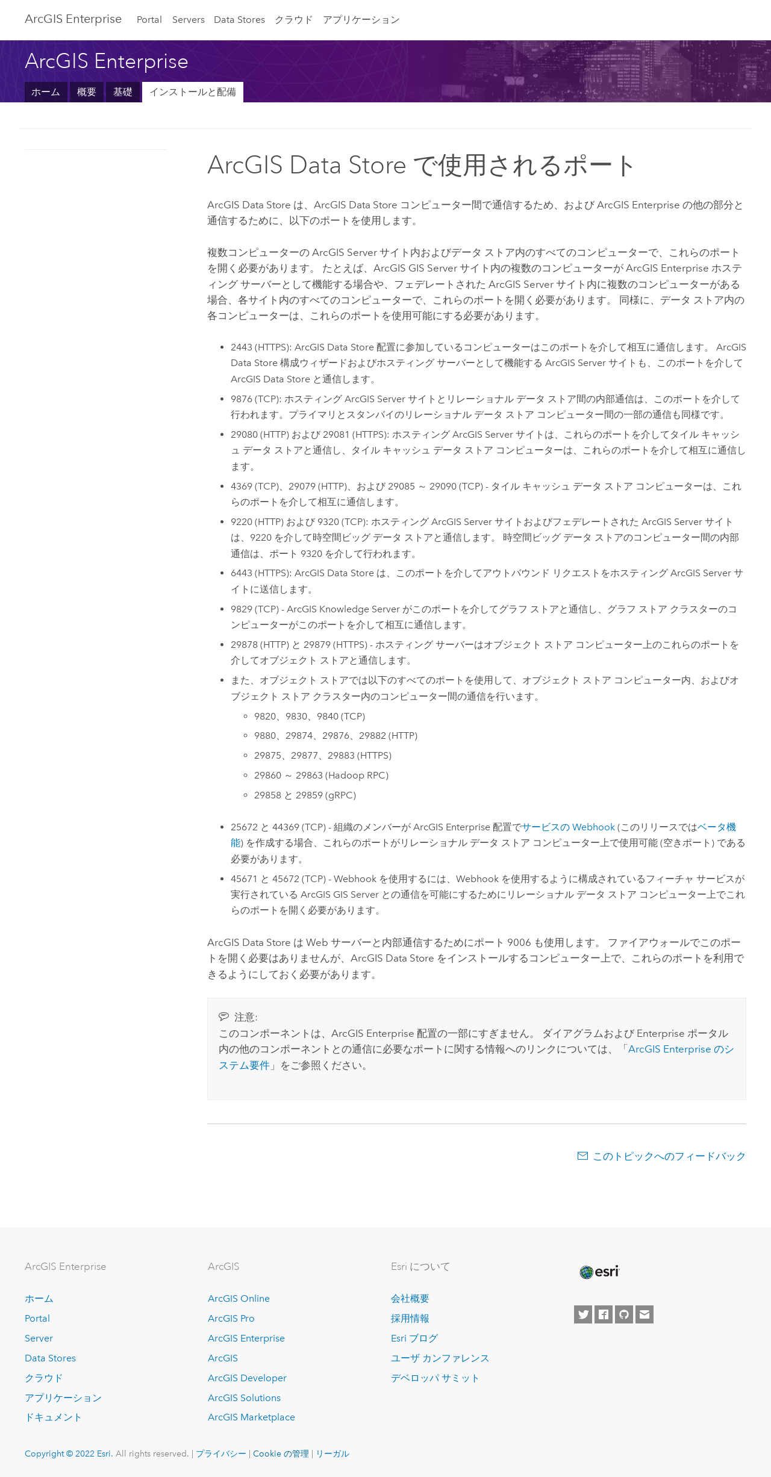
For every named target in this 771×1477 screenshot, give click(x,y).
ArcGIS (223, 1358)
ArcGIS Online (239, 1298)
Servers (188, 19)
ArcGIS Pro (231, 1318)
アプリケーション (361, 19)
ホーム (45, 92)
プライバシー (221, 1453)
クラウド (294, 19)
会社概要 (410, 1298)
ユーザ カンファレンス (440, 1358)
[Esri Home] (599, 1272)
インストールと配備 (192, 92)
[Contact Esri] (644, 1314)
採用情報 (410, 1318)
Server (39, 1338)
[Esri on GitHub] (624, 1314)
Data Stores (239, 19)
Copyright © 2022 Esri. (69, 1453)
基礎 (123, 92)
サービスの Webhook (568, 827)
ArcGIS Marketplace (251, 1417)
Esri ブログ (414, 1338)
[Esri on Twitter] (583, 1314)
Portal (149, 19)
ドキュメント (54, 1417)
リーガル (332, 1453)
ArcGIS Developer (247, 1378)
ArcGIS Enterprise (73, 18)
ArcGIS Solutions (244, 1398)
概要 (86, 92)
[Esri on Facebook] (604, 1314)
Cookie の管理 (281, 1453)
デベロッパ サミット (435, 1378)
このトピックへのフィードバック (669, 1156)
